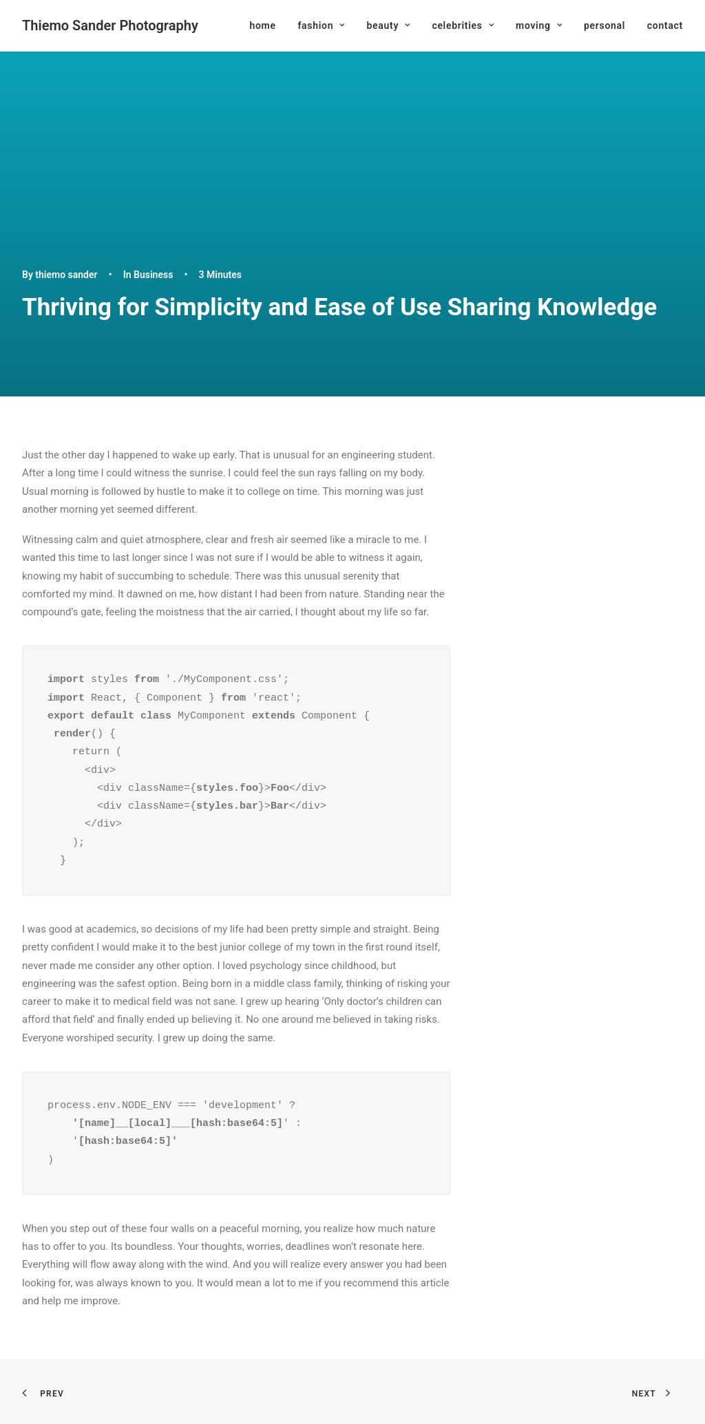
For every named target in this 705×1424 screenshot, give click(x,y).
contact (665, 25)
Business (153, 274)
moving (539, 25)
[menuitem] (267, 25)
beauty (388, 25)
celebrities (463, 25)
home (262, 25)
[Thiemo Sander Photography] (110, 25)
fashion (320, 25)
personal (604, 25)
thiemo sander (66, 274)
